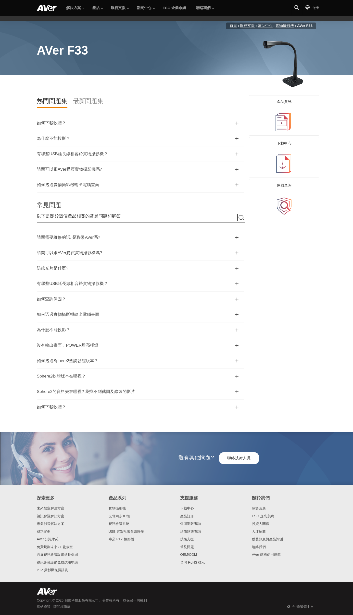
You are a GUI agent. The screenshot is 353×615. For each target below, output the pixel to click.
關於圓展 (259, 508)
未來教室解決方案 (50, 508)
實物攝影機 (117, 508)
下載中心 (187, 508)
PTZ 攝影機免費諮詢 (52, 570)
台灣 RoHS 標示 (192, 562)
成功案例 (43, 531)
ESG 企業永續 (263, 516)
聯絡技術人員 (239, 458)
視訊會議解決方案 (50, 516)
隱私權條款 (62, 607)
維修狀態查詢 (190, 531)
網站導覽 (43, 607)
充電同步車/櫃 (119, 516)
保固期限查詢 (190, 524)
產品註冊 (187, 516)
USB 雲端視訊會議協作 (126, 531)
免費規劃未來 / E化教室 (55, 547)
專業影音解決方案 (50, 524)
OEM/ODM (188, 554)
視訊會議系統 (119, 524)
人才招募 (259, 531)
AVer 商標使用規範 (266, 554)
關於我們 (261, 498)
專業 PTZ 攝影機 (121, 539)
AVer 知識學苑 (48, 539)
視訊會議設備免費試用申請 (57, 562)
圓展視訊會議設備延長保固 (57, 554)
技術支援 (187, 539)
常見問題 (187, 547)
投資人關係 (260, 524)
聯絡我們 (259, 547)
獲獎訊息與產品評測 (267, 539)
